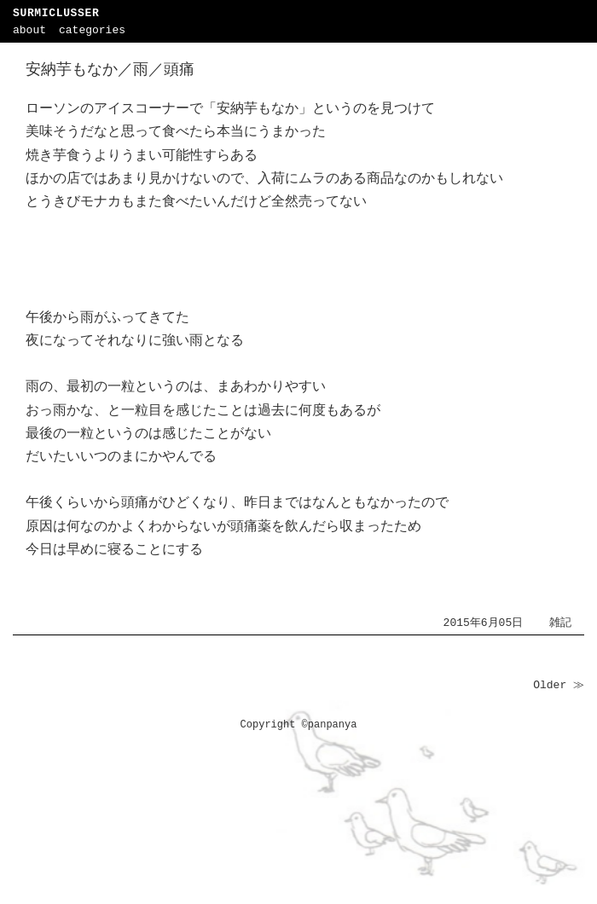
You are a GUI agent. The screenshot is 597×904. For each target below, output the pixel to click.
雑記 (560, 623)
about (29, 30)
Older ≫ (558, 685)
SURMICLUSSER (56, 13)
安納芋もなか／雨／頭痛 (110, 69)
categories (92, 30)
